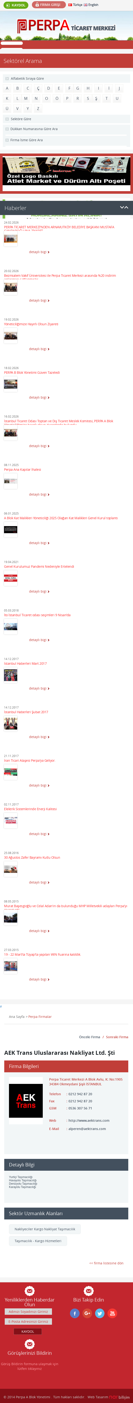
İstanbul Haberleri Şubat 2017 (26, 712)
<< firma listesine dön (106, 1263)
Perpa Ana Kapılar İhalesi (22, 470)
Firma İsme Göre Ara (26, 140)
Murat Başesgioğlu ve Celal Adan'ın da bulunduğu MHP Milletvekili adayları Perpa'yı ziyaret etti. (65, 907)
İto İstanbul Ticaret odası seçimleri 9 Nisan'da (37, 615)
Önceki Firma (89, 1037)
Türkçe (77, 5)
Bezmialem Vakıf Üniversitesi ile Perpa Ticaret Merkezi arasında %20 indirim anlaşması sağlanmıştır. (60, 276)
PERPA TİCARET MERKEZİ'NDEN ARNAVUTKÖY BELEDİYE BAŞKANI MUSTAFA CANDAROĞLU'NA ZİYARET (59, 228)
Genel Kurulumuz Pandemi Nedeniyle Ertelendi (39, 567)
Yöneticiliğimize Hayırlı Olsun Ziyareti (31, 324)
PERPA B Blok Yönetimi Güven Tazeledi (32, 373)
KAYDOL (16, 5)
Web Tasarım (98, 1397)
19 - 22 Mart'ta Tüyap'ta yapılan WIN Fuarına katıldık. (42, 955)
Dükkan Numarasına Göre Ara (34, 129)
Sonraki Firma (117, 1037)
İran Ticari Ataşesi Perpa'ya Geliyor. (30, 761)
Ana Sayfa (17, 1016)
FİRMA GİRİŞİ (50, 4)
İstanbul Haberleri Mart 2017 (25, 664)
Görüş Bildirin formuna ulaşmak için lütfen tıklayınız (29, 1366)
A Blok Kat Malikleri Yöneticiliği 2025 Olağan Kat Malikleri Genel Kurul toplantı (61, 518)
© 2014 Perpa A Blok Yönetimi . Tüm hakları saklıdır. (44, 1397)
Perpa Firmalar (40, 1016)
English (93, 5)
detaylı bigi (38, 252)
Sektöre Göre (21, 119)
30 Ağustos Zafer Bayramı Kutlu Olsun (32, 858)
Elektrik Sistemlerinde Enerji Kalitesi (30, 809)
